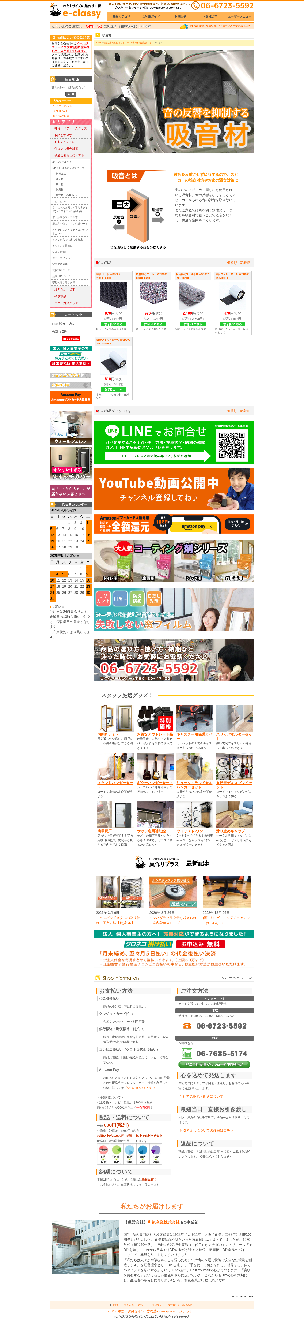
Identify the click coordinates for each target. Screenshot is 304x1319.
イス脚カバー (61, 111)
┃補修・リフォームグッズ (69, 128)
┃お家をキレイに (63, 141)
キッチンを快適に (62, 245)
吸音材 (59, 184)
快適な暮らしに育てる (114, 42)
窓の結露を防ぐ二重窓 (65, 217)
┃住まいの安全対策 (65, 148)
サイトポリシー (156, 1305)
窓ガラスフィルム (62, 258)
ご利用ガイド (151, 16)
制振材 (59, 189)
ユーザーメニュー (239, 16)
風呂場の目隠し (62, 116)
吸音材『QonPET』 (67, 194)
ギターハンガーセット (155, 783)
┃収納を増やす (62, 135)
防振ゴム (61, 173)
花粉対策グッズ (61, 270)
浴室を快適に (60, 251)
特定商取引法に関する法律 (179, 1305)
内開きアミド (108, 734)
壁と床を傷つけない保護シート (70, 223)
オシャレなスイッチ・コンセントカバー (70, 231)
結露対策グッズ (61, 276)
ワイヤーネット (62, 106)
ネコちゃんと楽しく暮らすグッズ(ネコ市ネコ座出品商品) (70, 209)
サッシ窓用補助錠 (151, 831)
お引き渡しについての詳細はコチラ (206, 1130)
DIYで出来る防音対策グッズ (68, 168)
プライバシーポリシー (134, 1305)
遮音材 (59, 179)
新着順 (245, 263)
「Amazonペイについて (140, 1088)
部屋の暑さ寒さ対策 (63, 282)
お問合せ (180, 16)
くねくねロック (61, 201)
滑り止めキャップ (230, 831)
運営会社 (116, 1305)
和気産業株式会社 (164, 1222)
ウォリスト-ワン (189, 831)
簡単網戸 (104, 831)
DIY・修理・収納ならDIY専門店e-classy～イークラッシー (152, 1311)
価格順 (232, 263)
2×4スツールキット (63, 161)
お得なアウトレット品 (155, 734)
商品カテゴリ (121, 16)
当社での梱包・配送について (201, 1096)
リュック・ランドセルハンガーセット (194, 785)
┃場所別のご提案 (63, 289)
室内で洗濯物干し (62, 264)
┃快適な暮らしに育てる (68, 155)
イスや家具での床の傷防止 (67, 239)
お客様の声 (210, 16)
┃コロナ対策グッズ (65, 303)
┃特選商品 (59, 296)
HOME (98, 42)
